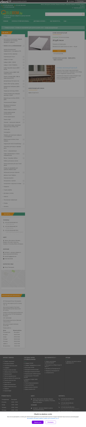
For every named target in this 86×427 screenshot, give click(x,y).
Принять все (37, 422)
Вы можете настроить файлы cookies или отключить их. (42, 418)
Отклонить (51, 422)
